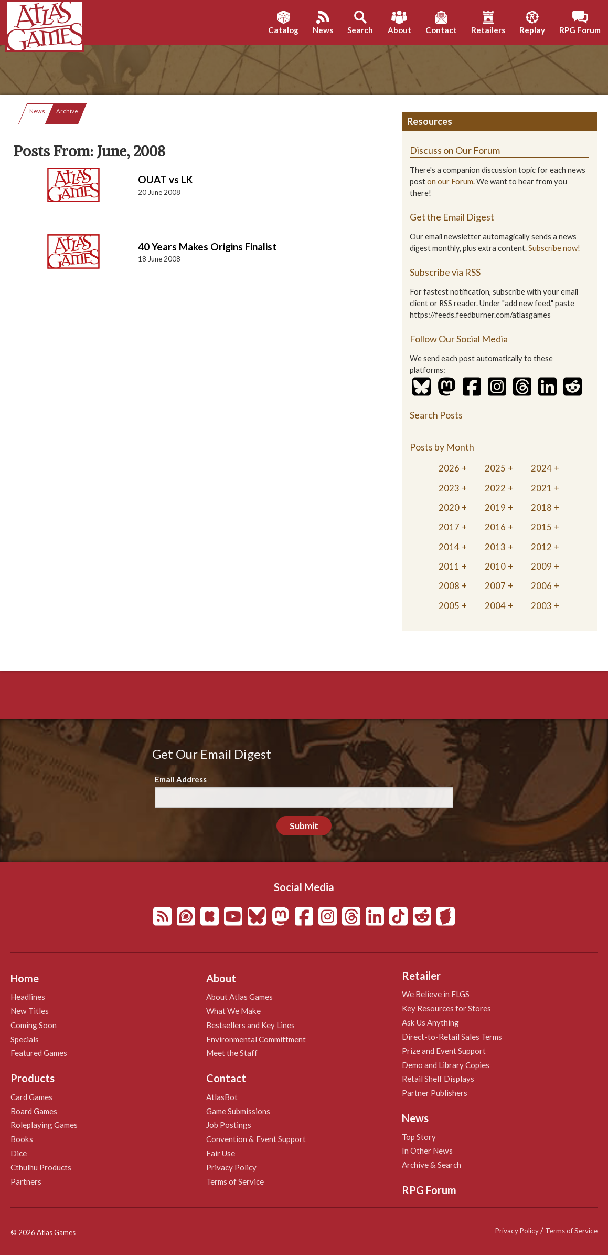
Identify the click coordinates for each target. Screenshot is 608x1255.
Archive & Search (431, 1164)
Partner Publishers (434, 1092)
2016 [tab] (495, 526)
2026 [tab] (449, 468)
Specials (24, 1039)
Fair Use (220, 1153)
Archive (67, 111)
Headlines (27, 996)
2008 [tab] (449, 585)
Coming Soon (33, 1025)
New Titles (29, 1011)
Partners (25, 1181)
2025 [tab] (495, 468)
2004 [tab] (495, 605)
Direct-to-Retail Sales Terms (452, 1036)
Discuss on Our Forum (455, 150)
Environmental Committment (256, 1039)
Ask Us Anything (430, 1022)
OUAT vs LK (165, 179)
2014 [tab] (449, 546)
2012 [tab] (541, 546)
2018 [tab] (541, 507)
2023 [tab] (449, 488)
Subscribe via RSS (445, 272)
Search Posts (436, 415)
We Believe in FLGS (436, 994)
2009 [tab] (541, 566)
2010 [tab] (495, 566)
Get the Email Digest (452, 217)
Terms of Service (235, 1181)
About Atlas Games (239, 996)
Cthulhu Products (40, 1167)
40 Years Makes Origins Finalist (207, 246)
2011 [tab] (449, 566)
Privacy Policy (231, 1167)
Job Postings (228, 1125)
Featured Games (38, 1053)
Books (21, 1139)
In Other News (427, 1150)
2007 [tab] (495, 585)
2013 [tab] (495, 546)
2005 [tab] (449, 605)
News (37, 111)
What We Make (233, 1011)
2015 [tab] (541, 526)
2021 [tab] (541, 488)
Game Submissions (238, 1111)
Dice (18, 1153)
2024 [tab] (541, 468)
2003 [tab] (541, 605)
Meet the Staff (232, 1053)
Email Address (181, 779)
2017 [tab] (449, 526)
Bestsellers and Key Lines (250, 1025)
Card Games (31, 1097)
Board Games (33, 1111)
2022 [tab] (495, 488)
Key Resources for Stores (446, 1008)
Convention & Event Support (256, 1139)
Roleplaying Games (44, 1125)
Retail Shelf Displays (438, 1078)
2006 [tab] (541, 585)
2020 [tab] (449, 507)
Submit (304, 825)
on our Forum (450, 181)
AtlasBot (222, 1097)
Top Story (419, 1137)
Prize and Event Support (444, 1050)
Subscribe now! (554, 248)
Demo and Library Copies (445, 1065)
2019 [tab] (495, 507)
